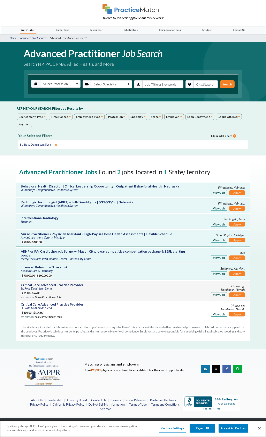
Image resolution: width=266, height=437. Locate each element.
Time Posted (59, 116)
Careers (116, 400)
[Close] (259, 430)
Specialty (136, 116)
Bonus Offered (228, 116)
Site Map (105, 409)
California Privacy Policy (68, 404)
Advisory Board (77, 400)
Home (13, 38)
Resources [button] (95, 29)
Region (23, 124)
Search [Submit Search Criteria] (227, 84)
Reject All (202, 430)
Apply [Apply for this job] (237, 192)
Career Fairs (62, 29)
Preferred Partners (163, 400)
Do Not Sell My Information (107, 404)
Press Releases (136, 400)
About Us (37, 400)
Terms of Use (138, 404)
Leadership (55, 400)
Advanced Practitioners (33, 38)
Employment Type (88, 116)
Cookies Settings (172, 430)
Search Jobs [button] (27, 29)
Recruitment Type (30, 116)
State (155, 116)
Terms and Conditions (165, 404)
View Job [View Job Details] (219, 192)
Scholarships (131, 29)
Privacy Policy (39, 404)
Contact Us (239, 29)
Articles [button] (206, 29)
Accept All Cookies (233, 430)
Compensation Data (170, 29)
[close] (38, 145)
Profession (115, 116)
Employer (173, 116)
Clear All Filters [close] (223, 136)
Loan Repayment (198, 116)
